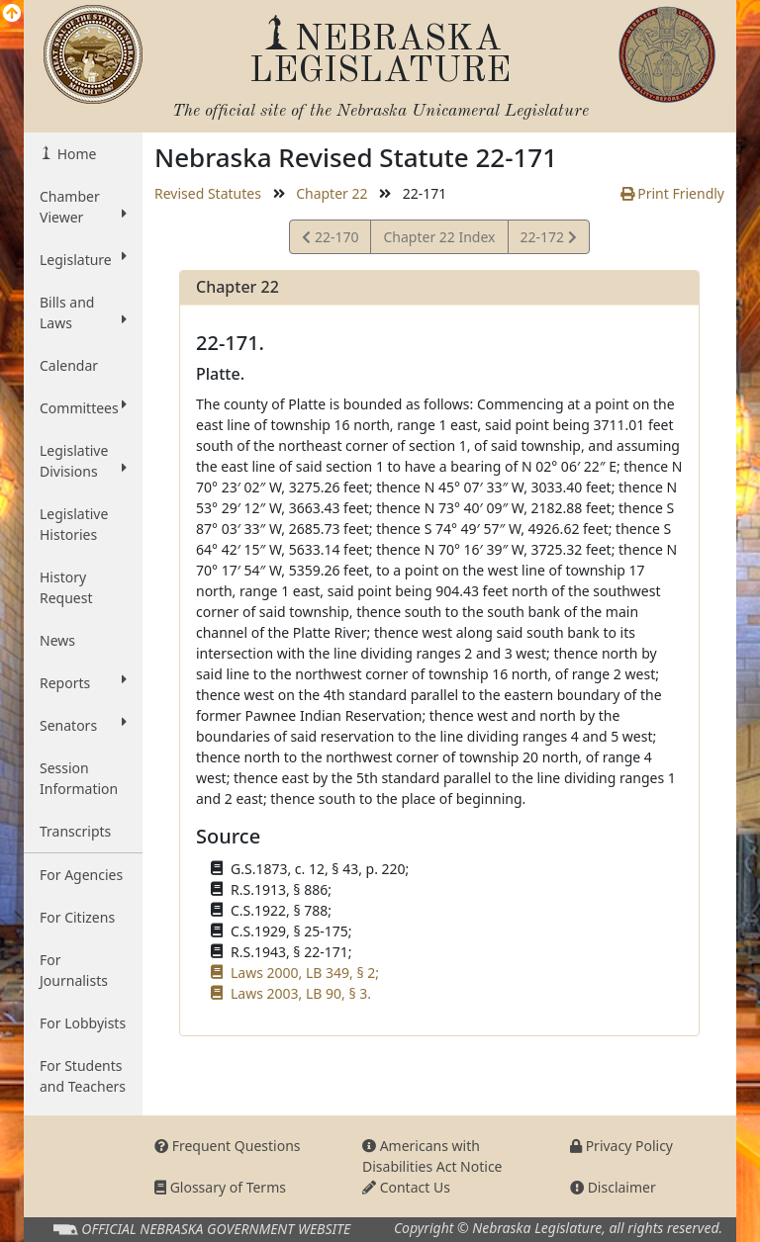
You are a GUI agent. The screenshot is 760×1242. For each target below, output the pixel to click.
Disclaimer (613, 1187)
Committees (83, 407)
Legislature (83, 259)
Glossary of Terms (220, 1187)
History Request (66, 587)
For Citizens (77, 917)
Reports (83, 682)
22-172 (548, 239)
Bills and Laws (83, 312)
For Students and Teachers (83, 1076)
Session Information (79, 778)
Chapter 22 (331, 193)
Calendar (69, 365)
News (57, 640)
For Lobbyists (83, 1023)
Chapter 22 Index (439, 236)
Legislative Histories (74, 524)
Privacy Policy (621, 1145)
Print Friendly (672, 193)
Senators (83, 725)
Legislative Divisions (83, 461)
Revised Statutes (207, 193)
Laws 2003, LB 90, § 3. (301, 993)
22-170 (330, 239)
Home (74, 153)
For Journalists (74, 970)
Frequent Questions (227, 1145)
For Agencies (81, 874)
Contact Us (406, 1187)
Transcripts (75, 831)
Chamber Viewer (83, 206)
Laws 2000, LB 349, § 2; (305, 972)
